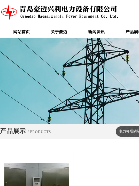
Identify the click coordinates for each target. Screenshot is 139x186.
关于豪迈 (59, 31)
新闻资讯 (96, 31)
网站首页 (21, 31)
